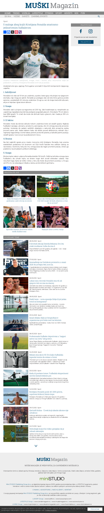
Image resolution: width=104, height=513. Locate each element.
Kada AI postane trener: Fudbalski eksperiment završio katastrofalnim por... (48, 374)
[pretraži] (99, 16)
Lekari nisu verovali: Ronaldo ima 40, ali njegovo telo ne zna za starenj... (45, 282)
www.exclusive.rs (76, 501)
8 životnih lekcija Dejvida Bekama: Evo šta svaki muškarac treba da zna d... (46, 245)
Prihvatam (95, 509)
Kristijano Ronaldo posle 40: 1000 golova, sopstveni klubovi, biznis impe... (45, 393)
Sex (76, 13)
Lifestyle (37, 13)
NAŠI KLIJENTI (57, 490)
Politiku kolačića (50, 510)
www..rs (49, 499)
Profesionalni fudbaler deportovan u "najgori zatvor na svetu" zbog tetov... (47, 337)
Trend (16, 13)
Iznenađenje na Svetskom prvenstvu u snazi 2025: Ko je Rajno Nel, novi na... (47, 263)
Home (8, 13)
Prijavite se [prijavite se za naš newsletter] (86, 42)
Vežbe (17, 16)
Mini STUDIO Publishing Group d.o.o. (18, 484)
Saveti (25, 16)
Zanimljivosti (39, 16)
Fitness (49, 13)
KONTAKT (68, 490)
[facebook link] (81, 31)
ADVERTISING (45, 490)
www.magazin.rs (42, 501)
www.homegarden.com (49, 504)
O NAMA (36, 490)
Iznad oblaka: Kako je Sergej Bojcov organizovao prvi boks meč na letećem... (45, 319)
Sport (59, 13)
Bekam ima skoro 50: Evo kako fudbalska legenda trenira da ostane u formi (46, 356)
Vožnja (26, 13)
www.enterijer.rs (31, 504)
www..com (63, 499)
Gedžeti (68, 13)
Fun (83, 13)
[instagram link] (90, 31)
